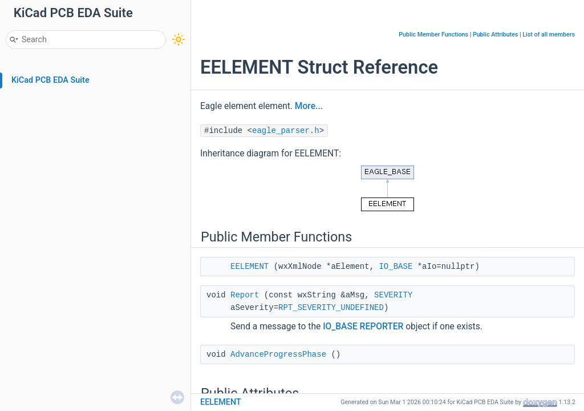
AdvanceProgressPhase (278, 354)
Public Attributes (495, 34)
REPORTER (382, 326)
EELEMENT (249, 266)
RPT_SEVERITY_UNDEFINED (331, 307)
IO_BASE (395, 266)
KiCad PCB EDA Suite (50, 80)
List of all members (548, 34)
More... (309, 106)
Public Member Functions (433, 34)
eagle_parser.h (285, 130)
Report (244, 295)
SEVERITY (393, 295)
